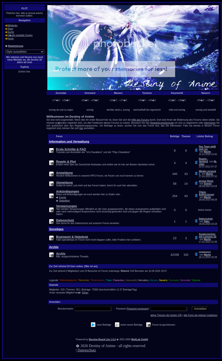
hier (81, 128)
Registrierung (15, 46)
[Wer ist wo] (90, 266)
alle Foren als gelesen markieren (200, 315)
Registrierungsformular (162, 123)
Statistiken (64, 200)
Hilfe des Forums (140, 120)
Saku (206, 221)
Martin (207, 151)
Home (10, 38)
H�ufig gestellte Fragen (20, 35)
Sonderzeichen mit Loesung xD (207, 235)
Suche (10, 32)
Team (10, 28)
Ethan (85, 292)
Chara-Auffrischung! (206, 193)
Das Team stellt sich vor (207, 147)
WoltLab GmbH (139, 339)
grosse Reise (206, 181)
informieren (210, 123)
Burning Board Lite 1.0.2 (102, 339)
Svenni (208, 183)
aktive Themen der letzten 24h (166, 315)
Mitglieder (12, 25)
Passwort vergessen (137, 308)
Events (62, 197)
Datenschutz (206, 219)
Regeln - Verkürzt (203, 160)
